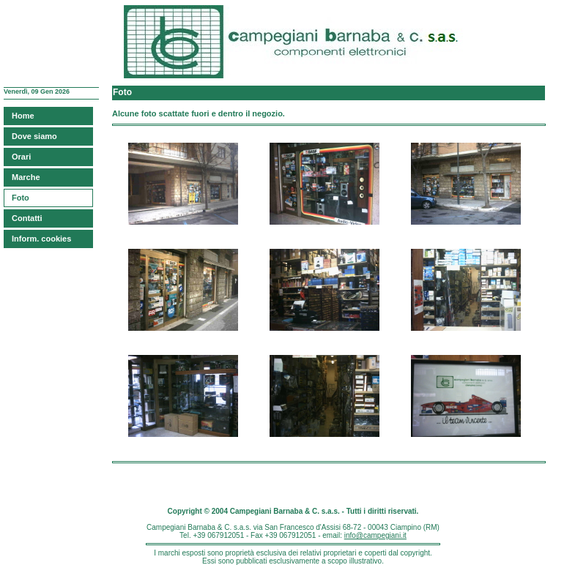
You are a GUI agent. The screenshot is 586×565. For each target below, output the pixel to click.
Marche (26, 177)
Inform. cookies (41, 238)
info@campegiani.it (375, 535)
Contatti (27, 218)
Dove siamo (34, 136)
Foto (20, 197)
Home (23, 115)
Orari (21, 156)
